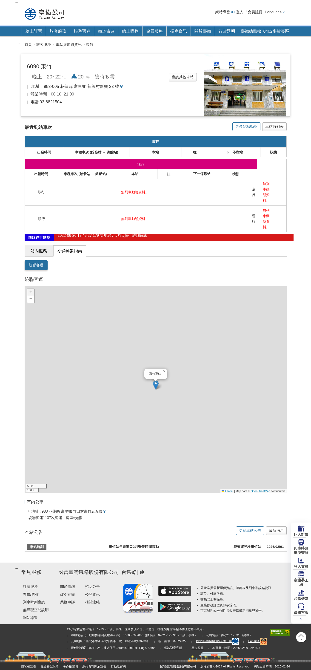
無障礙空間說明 (36, 610)
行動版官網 (118, 666)
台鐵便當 (301, 598)
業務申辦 (67, 602)
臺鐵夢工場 (301, 582)
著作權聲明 (70, 666)
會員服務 (154, 31)
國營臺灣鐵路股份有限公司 (217, 641)
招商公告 (92, 587)
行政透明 (227, 31)
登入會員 (301, 566)
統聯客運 (36, 265)
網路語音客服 (173, 648)
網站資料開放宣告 (94, 666)
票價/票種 (31, 594)
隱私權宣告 (28, 666)
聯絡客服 (301, 612)
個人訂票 (301, 534)
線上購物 (130, 31)
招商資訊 (178, 31)
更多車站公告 (250, 530)
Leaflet (227, 491)
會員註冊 (255, 12)
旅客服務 (58, 31)
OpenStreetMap (260, 491)
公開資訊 (92, 594)
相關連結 (92, 602)
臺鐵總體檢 (251, 31)
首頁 (28, 44)
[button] (156, 385)
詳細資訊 (139, 238)
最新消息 (276, 530)
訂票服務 (30, 587)
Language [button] (273, 12)
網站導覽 (222, 12)
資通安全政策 (49, 666)
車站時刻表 (274, 126)
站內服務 (39, 251)
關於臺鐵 (202, 31)
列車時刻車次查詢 (301, 550)
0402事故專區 (276, 31)
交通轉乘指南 (69, 251)
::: (16, 3)
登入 (239, 12)
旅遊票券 (82, 31)
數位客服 (197, 648)
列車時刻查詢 (34, 602)
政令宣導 (67, 594)
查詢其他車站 (183, 77)
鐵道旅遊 (106, 31)
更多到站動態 (246, 126)
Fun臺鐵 (257, 641)
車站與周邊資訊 (69, 44)
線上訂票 (34, 31)
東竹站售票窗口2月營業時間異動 (134, 547)
